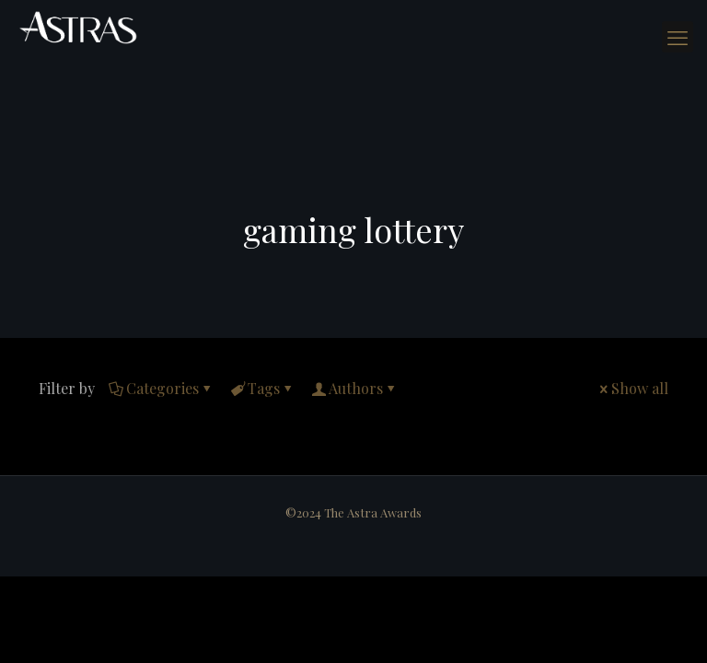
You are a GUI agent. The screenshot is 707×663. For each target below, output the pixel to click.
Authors (354, 388)
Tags (262, 388)
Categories (161, 388)
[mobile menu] (677, 36)
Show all (632, 388)
